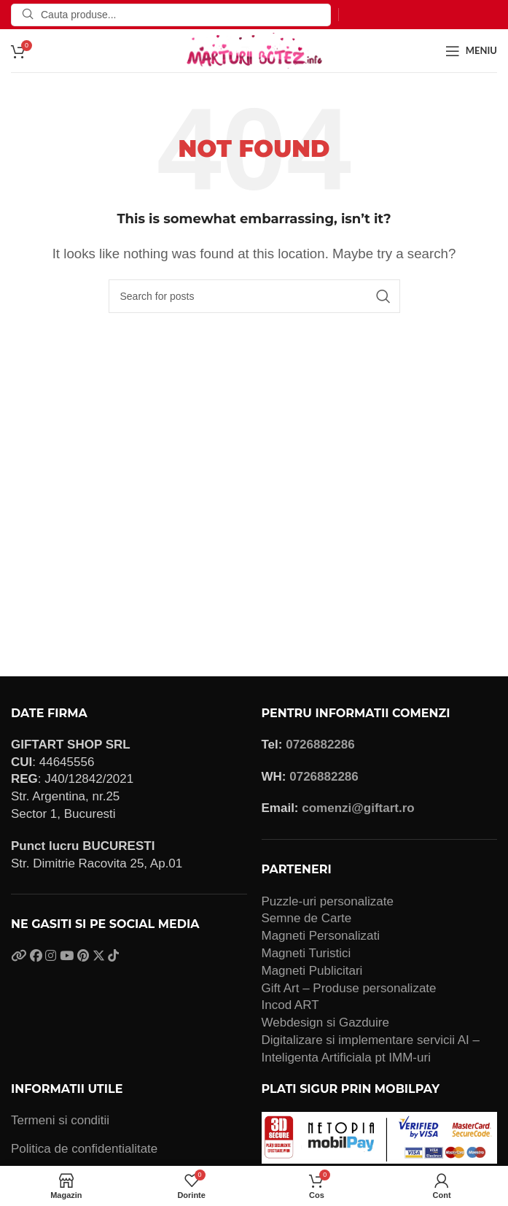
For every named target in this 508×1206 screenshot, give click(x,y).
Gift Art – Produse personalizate (349, 988)
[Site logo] (254, 50)
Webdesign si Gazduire (325, 1022)
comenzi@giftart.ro (358, 808)
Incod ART (290, 1005)
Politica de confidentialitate (84, 1149)
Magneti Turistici (306, 953)
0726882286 (320, 744)
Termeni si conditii (60, 1120)
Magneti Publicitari (312, 971)
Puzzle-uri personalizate (328, 901)
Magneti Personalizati (321, 936)
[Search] (171, 15)
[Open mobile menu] (471, 51)
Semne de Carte (307, 918)
